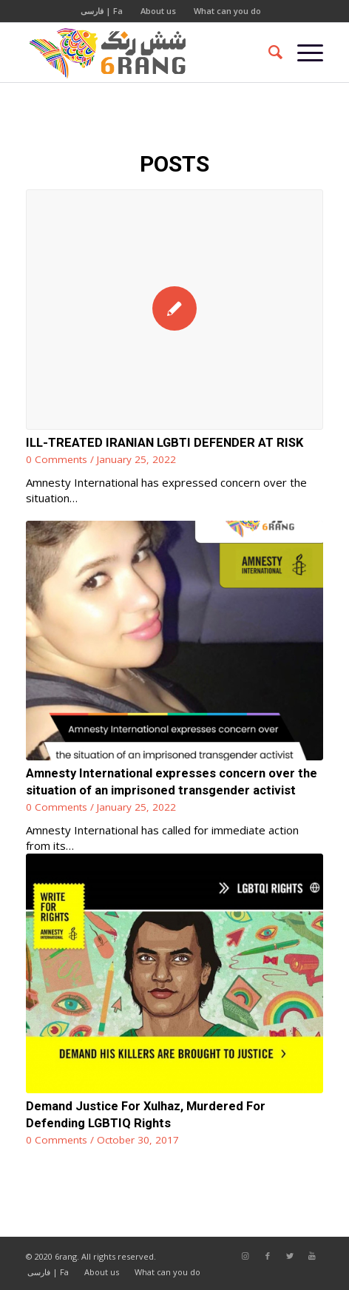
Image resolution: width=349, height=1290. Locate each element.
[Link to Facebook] (268, 1256)
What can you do (227, 10)
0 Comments (56, 459)
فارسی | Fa (102, 10)
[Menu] (302, 52)
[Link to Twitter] (290, 1256)
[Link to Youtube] (312, 1256)
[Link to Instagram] (245, 1256)
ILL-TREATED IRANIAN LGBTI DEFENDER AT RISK (164, 443)
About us (158, 10)
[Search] (268, 52)
